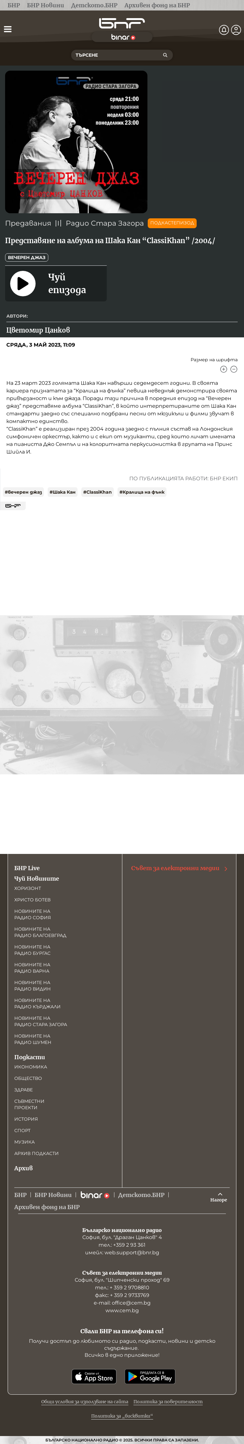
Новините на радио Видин (32, 986)
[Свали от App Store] (94, 1376)
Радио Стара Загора (105, 223)
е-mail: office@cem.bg (122, 1303)
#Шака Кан (63, 492)
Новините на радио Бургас (32, 950)
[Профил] (236, 30)
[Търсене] (165, 55)
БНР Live (27, 868)
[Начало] (122, 23)
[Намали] (234, 369)
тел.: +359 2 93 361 (122, 1245)
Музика (24, 1142)
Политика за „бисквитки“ (122, 1416)
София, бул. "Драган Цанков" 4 (122, 1237)
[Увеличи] (223, 369)
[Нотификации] (224, 30)
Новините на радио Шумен (32, 1039)
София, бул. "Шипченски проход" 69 (122, 1280)
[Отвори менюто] (7, 29)
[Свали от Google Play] (150, 1376)
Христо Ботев (32, 900)
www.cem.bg (122, 1310)
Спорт (22, 1130)
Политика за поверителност (168, 1402)
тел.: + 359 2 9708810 (122, 1288)
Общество (28, 1078)
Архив (23, 1168)
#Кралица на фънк (142, 492)
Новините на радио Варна (32, 968)
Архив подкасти (36, 1153)
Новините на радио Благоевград (40, 932)
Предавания (28, 223)
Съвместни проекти (29, 1104)
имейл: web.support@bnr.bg (122, 1253)
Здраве (23, 1090)
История (26, 1119)
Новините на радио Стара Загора (40, 1021)
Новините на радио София (32, 914)
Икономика (30, 1067)
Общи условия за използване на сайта (84, 1402)
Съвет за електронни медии (179, 868)
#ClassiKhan (97, 492)
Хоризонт (27, 888)
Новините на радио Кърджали (37, 1003)
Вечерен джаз (26, 257)
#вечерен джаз (23, 492)
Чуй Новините (36, 878)
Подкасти (29, 1057)
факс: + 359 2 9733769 (122, 1295)
